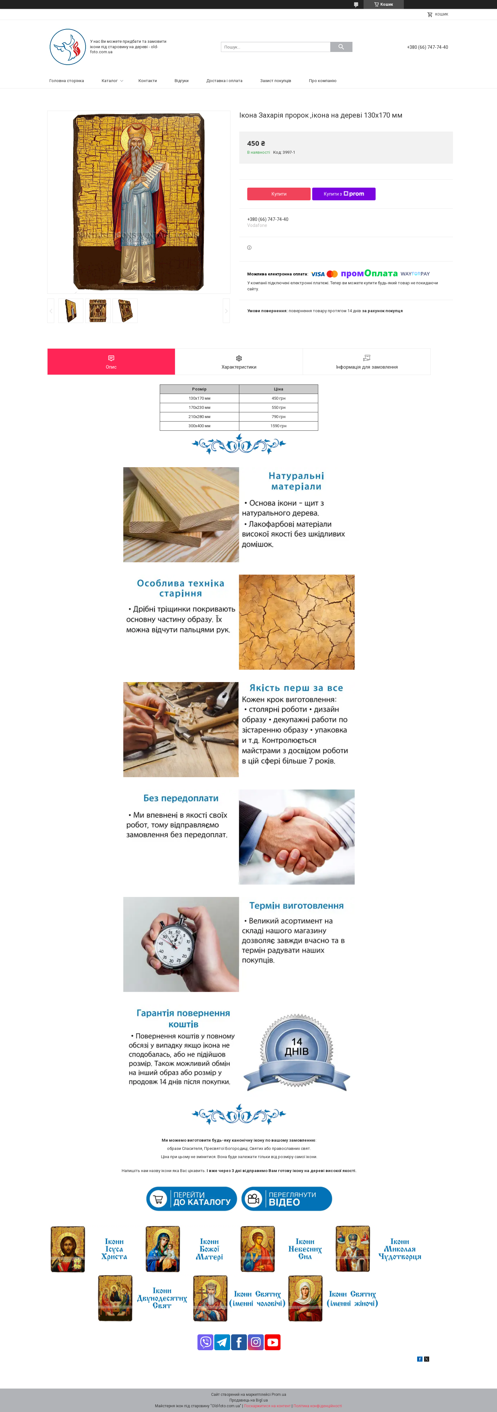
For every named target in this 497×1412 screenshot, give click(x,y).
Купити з (344, 194)
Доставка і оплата (224, 80)
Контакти (148, 80)
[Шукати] (341, 47)
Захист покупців (275, 80)
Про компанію (323, 80)
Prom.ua (279, 1394)
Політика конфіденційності (318, 1406)
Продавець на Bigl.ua (248, 1400)
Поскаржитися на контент (267, 1406)
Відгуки (182, 80)
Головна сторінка (66, 80)
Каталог (110, 80)
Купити (279, 194)
